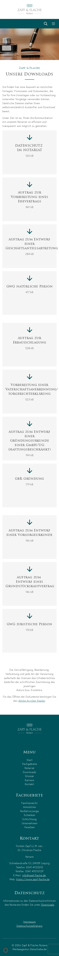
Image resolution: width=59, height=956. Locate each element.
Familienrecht (29, 803)
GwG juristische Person (29, 627)
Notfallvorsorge (29, 811)
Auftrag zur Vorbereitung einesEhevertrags (29, 199)
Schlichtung (29, 819)
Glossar (29, 776)
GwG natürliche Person (29, 289)
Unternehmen (29, 823)
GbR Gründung (29, 481)
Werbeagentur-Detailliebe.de (29, 949)
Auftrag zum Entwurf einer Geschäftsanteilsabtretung (29, 246)
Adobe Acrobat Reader (31, 703)
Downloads (29, 772)
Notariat (29, 768)
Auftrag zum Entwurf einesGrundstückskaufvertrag (29, 584)
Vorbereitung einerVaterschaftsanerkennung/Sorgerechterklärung (29, 391)
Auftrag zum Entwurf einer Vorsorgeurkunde (29, 535)
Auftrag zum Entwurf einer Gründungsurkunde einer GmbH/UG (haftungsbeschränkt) (30, 443)
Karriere (29, 780)
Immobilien (29, 807)
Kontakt (29, 784)
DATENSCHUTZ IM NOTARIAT (29, 150)
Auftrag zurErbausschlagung (29, 342)
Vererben (29, 827)
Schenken (29, 815)
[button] (5, 950)
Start (30, 760)
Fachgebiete (29, 763)
